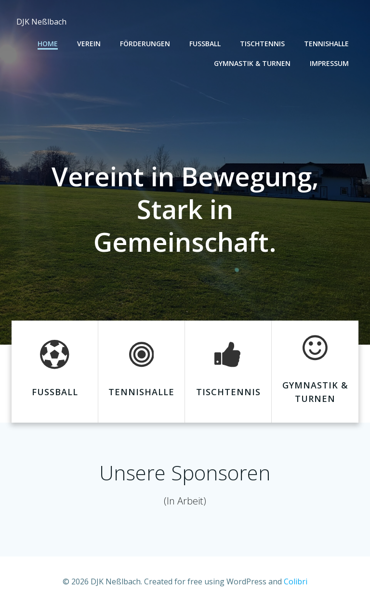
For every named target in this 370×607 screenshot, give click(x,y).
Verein (89, 43)
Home (48, 43)
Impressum (329, 63)
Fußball (205, 43)
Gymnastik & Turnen (252, 63)
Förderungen (145, 43)
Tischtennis (262, 43)
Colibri (295, 581)
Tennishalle (326, 43)
